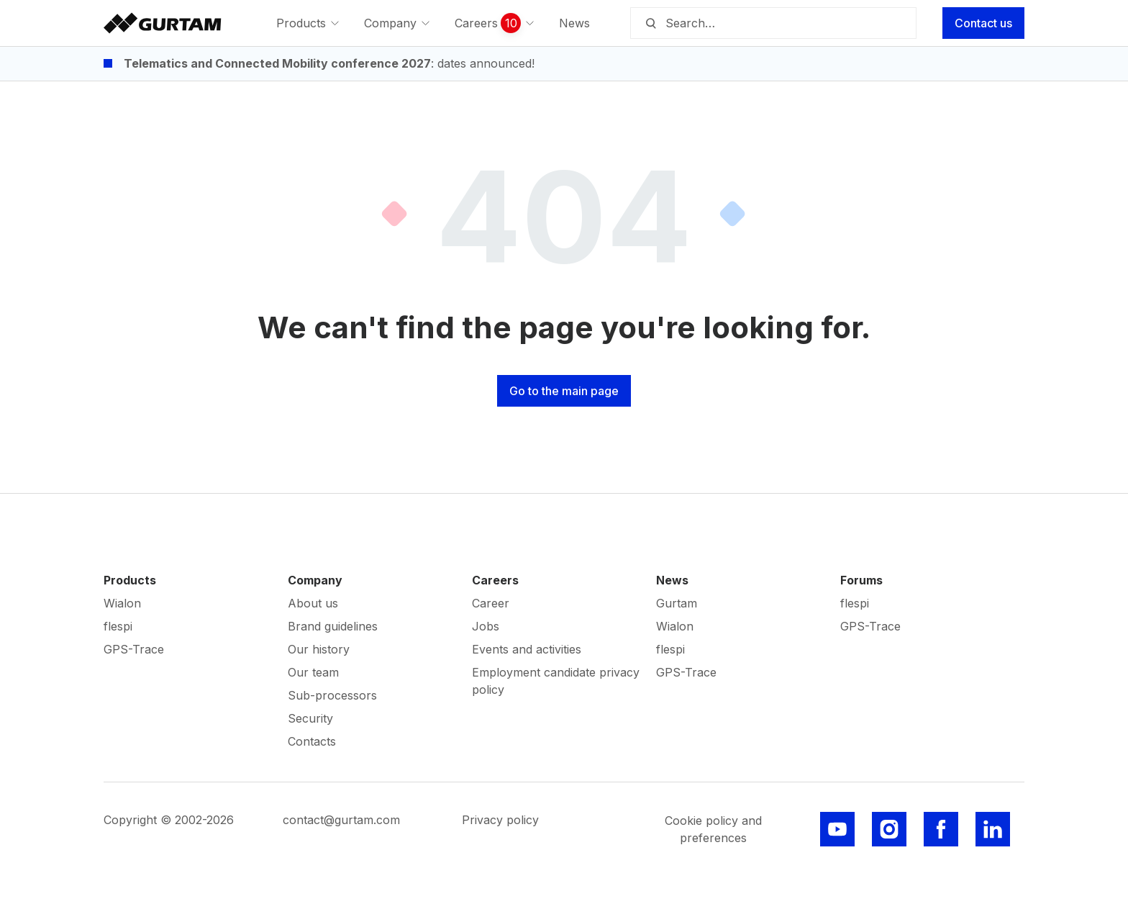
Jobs (485, 626)
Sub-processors (332, 695)
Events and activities (526, 649)
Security (310, 718)
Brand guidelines (333, 626)
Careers (495, 580)
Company (315, 580)
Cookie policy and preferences (713, 829)
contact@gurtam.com (341, 820)
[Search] (650, 23)
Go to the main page (564, 391)
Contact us (983, 23)
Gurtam (676, 603)
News (672, 580)
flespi (118, 626)
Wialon (122, 603)
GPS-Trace (134, 649)
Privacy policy (500, 820)
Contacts (312, 741)
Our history (319, 649)
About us (313, 603)
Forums (861, 580)
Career (490, 603)
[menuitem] (308, 23)
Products (130, 580)
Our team (313, 672)
